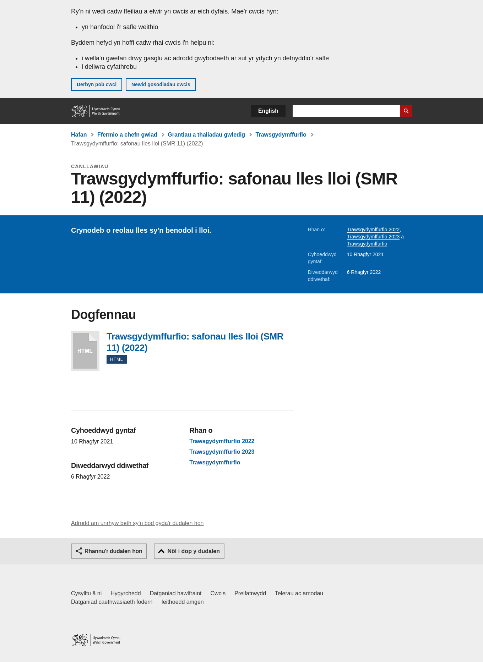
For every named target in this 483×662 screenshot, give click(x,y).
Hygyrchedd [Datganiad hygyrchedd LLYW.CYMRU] (125, 593)
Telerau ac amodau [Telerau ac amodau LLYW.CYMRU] (299, 593)
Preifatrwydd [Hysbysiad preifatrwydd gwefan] (250, 593)
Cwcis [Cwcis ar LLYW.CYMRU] (218, 593)
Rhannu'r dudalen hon (113, 551)
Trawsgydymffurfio (281, 135)
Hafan (79, 135)
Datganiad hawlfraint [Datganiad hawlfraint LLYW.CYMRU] (176, 593)
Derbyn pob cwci (96, 84)
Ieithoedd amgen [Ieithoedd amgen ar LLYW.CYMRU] (183, 602)
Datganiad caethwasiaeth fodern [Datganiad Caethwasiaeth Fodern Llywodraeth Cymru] (112, 602)
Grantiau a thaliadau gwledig (206, 135)
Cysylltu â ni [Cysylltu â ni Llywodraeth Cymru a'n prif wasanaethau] (86, 593)
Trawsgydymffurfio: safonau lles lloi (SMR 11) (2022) (85, 351)
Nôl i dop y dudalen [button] (193, 551)
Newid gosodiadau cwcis (160, 84)
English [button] (268, 111)
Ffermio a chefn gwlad (127, 135)
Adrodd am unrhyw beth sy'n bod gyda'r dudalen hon (137, 523)
